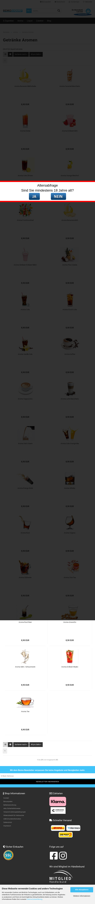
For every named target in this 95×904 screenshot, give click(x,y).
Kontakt (6, 798)
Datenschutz (7, 822)
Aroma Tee (25, 711)
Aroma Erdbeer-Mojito (69, 667)
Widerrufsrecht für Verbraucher (13, 815)
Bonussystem (7, 801)
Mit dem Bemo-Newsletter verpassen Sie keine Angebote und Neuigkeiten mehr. (47, 770)
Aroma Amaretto (69, 622)
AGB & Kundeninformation (12, 819)
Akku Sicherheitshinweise (11, 808)
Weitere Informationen (81, 896)
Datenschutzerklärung (34, 899)
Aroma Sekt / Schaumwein (25, 667)
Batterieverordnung (9, 805)
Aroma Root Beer (25, 622)
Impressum (7, 826)
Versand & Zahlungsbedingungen (14, 812)
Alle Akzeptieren (81, 890)
